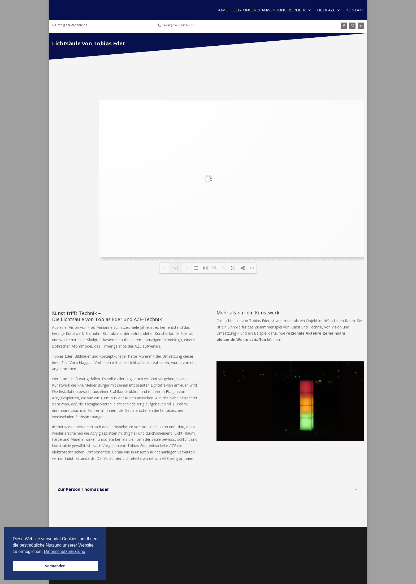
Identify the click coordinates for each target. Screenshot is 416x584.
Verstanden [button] (55, 566)
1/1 (175, 268)
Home (222, 9)
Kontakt (355, 9)
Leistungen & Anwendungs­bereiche (269, 9)
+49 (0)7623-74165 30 (178, 25)
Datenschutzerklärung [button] (64, 551)
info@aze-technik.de (72, 25)
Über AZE (326, 9)
